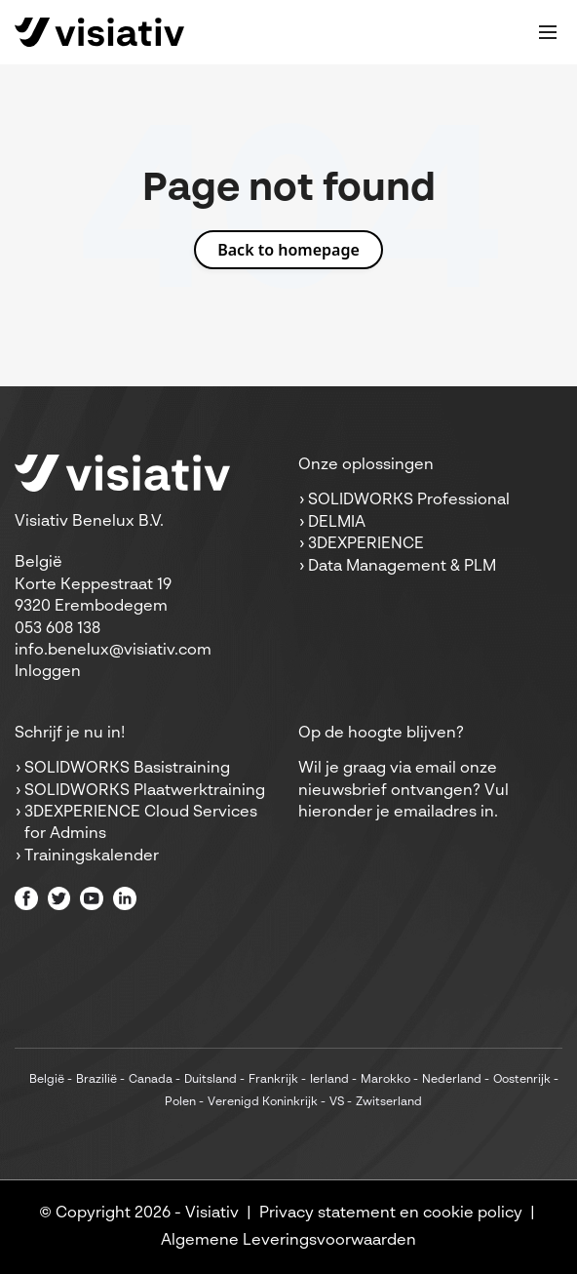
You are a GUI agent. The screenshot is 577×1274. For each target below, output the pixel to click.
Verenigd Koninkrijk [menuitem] (263, 1102)
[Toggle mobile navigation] (547, 32)
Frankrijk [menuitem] (273, 1080)
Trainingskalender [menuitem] (91, 856)
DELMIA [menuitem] (336, 523)
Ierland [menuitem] (329, 1080)
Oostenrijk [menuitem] (522, 1080)
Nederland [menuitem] (451, 1080)
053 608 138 (57, 629)
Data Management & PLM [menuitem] (402, 567)
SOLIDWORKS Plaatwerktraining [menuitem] (144, 791)
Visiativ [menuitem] (212, 1213)
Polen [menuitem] (180, 1102)
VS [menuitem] (336, 1102)
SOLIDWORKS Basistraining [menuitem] (127, 768)
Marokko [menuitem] (385, 1080)
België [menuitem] (46, 1080)
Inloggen (48, 672)
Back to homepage (288, 249)
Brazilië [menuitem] (96, 1080)
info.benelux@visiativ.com (113, 650)
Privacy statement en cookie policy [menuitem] (390, 1213)
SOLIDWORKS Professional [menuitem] (409, 500)
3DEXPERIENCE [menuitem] (366, 544)
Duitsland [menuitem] (210, 1080)
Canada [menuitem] (151, 1080)
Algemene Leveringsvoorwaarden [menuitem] (288, 1241)
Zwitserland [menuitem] (389, 1102)
